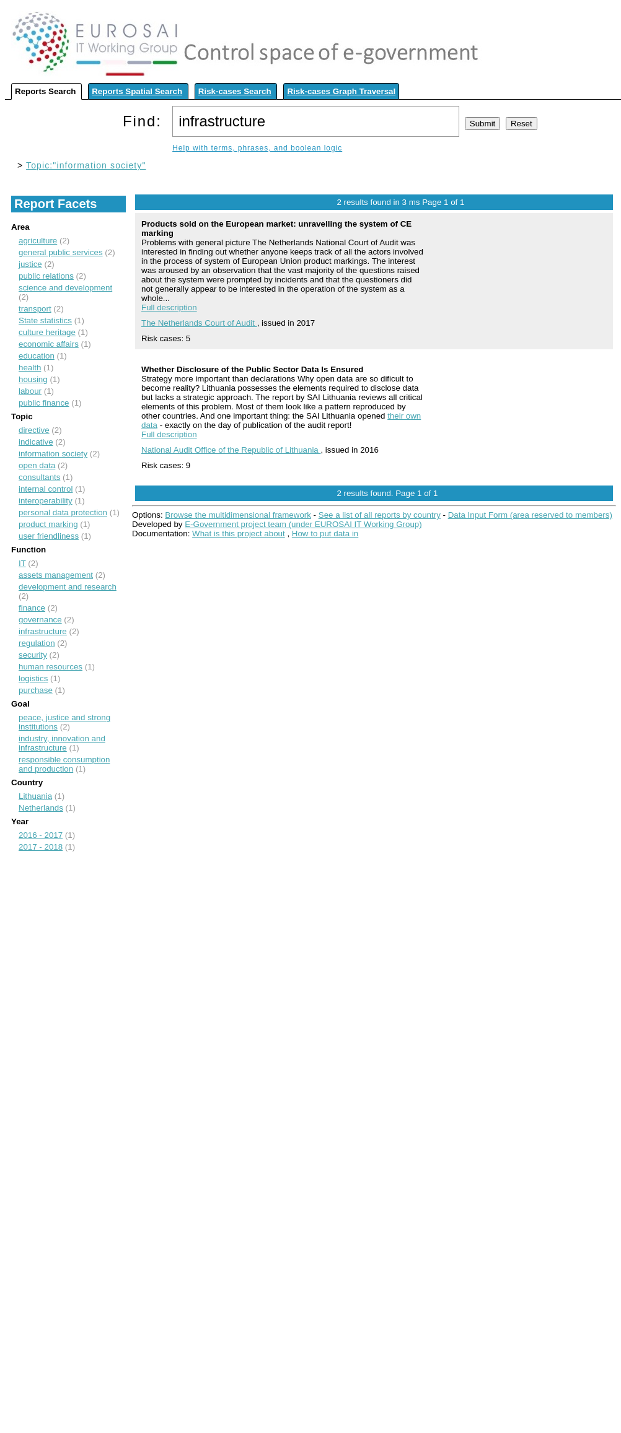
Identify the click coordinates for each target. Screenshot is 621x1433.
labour (30, 391)
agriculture (38, 240)
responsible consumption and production (64, 764)
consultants (39, 477)
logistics (33, 678)
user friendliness (49, 536)
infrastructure (43, 631)
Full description (169, 307)
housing (33, 379)
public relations (46, 276)
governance (40, 619)
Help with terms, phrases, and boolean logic (257, 148)
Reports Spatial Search (137, 91)
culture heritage (47, 332)
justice (30, 264)
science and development (65, 287)
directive (34, 430)
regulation (37, 643)
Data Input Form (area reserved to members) (530, 515)
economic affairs (49, 344)
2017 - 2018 (41, 847)
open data (37, 465)
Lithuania (35, 796)
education (37, 355)
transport (35, 308)
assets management (56, 575)
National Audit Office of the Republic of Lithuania (230, 450)
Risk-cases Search (234, 91)
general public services (61, 252)
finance (32, 607)
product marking (48, 524)
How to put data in (325, 533)
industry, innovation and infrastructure (62, 743)
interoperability (46, 500)
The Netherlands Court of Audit (199, 323)
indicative (36, 441)
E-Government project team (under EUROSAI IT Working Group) (303, 524)
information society (53, 453)
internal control (46, 489)
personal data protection (63, 512)
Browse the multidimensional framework (238, 515)
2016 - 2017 (41, 835)
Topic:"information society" (86, 165)
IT (22, 563)
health (30, 367)
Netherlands (41, 807)
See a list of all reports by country (380, 515)
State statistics (45, 320)
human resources (50, 666)
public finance (44, 402)
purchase (36, 690)
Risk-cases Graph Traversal (341, 91)
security (33, 655)
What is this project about (238, 533)
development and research (68, 586)
